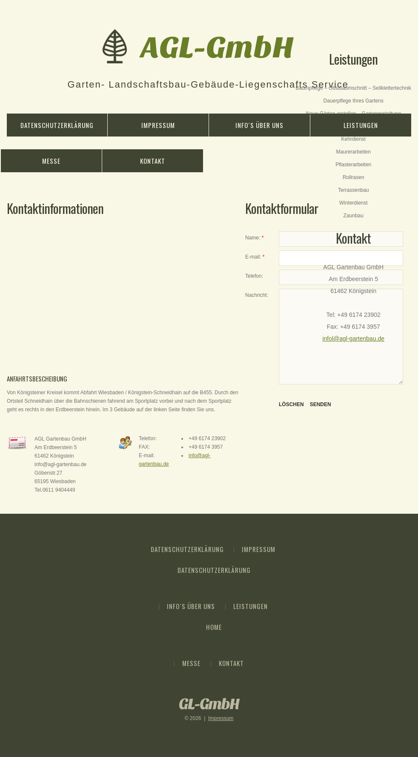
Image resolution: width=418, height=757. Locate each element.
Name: (254, 238)
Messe (51, 160)
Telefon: (254, 276)
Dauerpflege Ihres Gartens (354, 101)
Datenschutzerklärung (57, 125)
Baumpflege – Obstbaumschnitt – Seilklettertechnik (353, 88)
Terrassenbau (353, 190)
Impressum (158, 125)
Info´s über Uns (259, 125)
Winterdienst (353, 203)
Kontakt (152, 160)
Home (214, 627)
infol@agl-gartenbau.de (353, 338)
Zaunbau (354, 216)
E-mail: (254, 257)
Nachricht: (256, 295)
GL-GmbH (209, 704)
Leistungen (361, 125)
